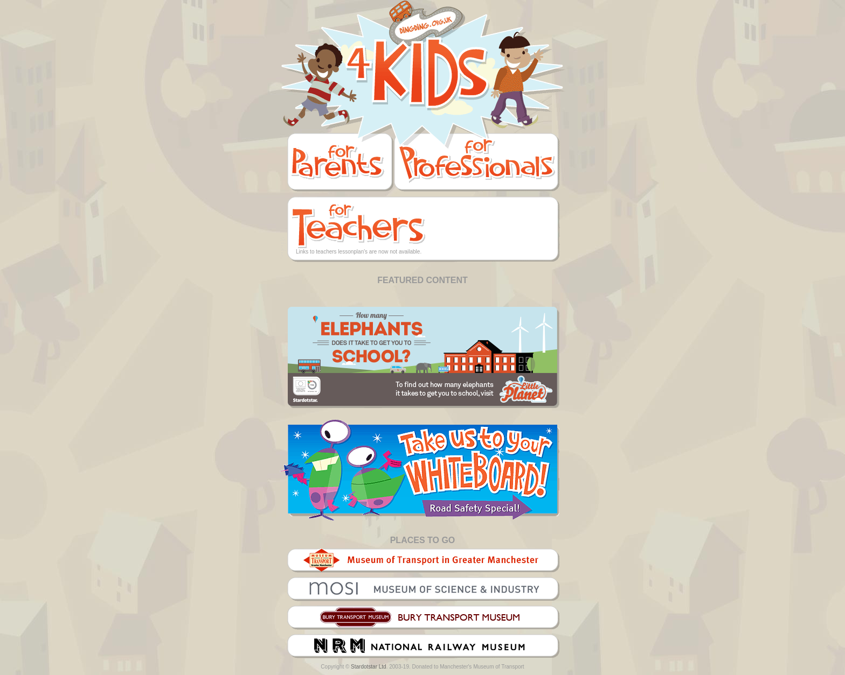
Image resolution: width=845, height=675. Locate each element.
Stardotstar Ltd (368, 667)
